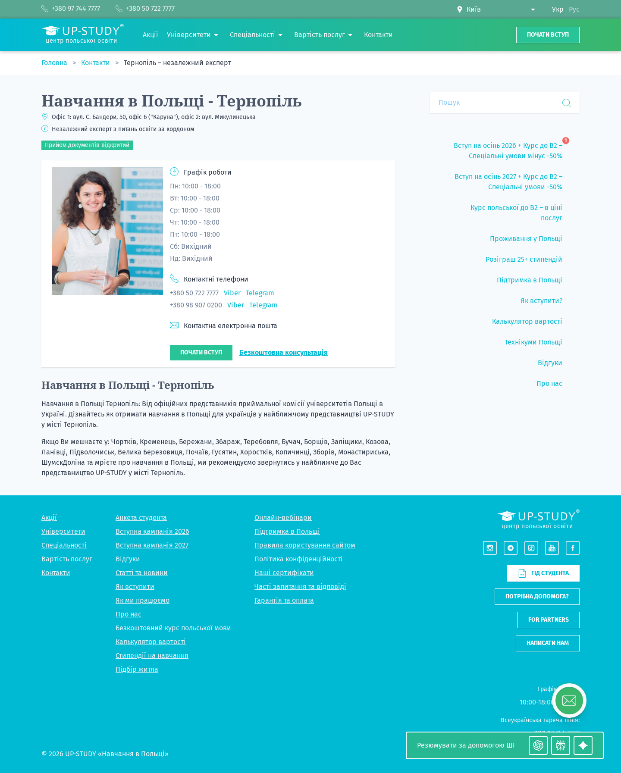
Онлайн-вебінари (283, 517)
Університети (63, 531)
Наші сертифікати (284, 573)
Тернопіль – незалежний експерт (177, 63)
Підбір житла (137, 669)
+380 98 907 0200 (196, 305)
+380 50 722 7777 (194, 293)
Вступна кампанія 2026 (152, 531)
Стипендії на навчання (152, 655)
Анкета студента (141, 517)
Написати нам (548, 643)
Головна (55, 63)
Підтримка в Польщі (287, 531)
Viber (232, 293)
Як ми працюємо (142, 600)
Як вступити (135, 586)
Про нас (128, 614)
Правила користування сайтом (304, 545)
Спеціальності (64, 545)
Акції (49, 517)
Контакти (96, 63)
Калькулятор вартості (151, 642)
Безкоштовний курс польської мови (173, 628)
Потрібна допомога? (537, 596)
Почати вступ (548, 34)
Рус (574, 9)
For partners (548, 619)
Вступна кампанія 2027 (152, 545)
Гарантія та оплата (284, 600)
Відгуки (128, 559)
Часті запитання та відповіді (300, 586)
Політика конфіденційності (298, 559)
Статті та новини (142, 573)
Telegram (260, 293)
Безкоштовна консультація (283, 352)
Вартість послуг (66, 559)
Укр (558, 9)
